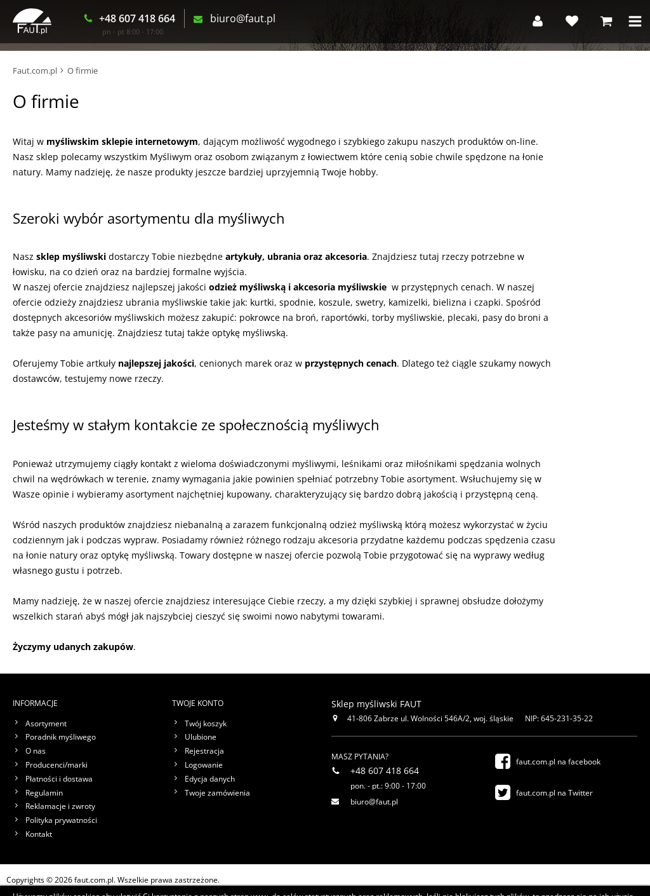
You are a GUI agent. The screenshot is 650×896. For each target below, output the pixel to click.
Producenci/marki (56, 765)
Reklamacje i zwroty (60, 806)
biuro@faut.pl (255, 21)
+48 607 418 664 (149, 21)
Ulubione (200, 737)
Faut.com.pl (35, 70)
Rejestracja (204, 751)
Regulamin (44, 793)
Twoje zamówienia (217, 793)
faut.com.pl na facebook (558, 761)
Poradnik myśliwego (60, 737)
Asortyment (46, 723)
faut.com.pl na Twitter (554, 792)
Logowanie (204, 765)
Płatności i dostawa (59, 779)
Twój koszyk (206, 723)
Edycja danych (210, 779)
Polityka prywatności (61, 820)
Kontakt (38, 834)
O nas (35, 751)
